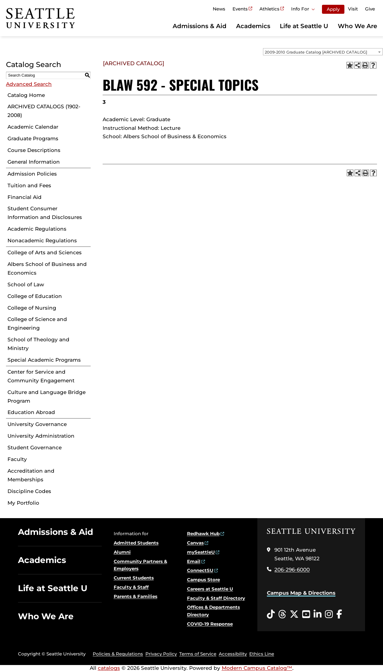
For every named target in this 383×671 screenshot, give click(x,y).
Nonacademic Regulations (42, 241)
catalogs (109, 668)
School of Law (25, 284)
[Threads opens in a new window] (282, 614)
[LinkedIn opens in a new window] (317, 614)
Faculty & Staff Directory (216, 598)
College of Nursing (31, 308)
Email (193, 561)
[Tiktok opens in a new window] (271, 614)
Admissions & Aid (200, 26)
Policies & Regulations (118, 654)
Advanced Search (29, 84)
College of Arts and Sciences (44, 252)
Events (240, 9)
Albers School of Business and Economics (47, 268)
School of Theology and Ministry (38, 344)
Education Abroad (31, 412)
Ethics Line (261, 654)
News (219, 9)
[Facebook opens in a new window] (339, 614)
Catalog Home (26, 95)
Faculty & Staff (131, 587)
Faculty (17, 459)
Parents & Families (135, 596)
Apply (333, 9)
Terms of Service (197, 654)
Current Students (134, 578)
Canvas (195, 543)
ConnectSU (200, 570)
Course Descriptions (33, 150)
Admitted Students (136, 543)
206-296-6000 (292, 570)
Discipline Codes (29, 491)
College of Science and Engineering (37, 323)
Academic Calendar (32, 127)
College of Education (34, 296)
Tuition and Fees (29, 185)
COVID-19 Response (210, 624)
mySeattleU (201, 552)
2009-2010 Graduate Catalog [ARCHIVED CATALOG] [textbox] (316, 52)
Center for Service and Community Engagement (41, 376)
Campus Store (203, 579)
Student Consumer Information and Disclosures (44, 213)
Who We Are (357, 26)
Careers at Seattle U (210, 589)
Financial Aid (24, 197)
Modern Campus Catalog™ (257, 668)
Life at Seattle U (304, 26)
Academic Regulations (36, 229)
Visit (353, 9)
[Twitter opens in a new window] (294, 614)
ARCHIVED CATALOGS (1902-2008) (43, 111)
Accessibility (233, 654)
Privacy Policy (161, 654)
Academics (253, 26)
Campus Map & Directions (301, 593)
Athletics (269, 9)
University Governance (37, 424)
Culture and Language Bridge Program (46, 396)
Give (370, 9)
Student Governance (34, 448)
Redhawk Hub (203, 533)
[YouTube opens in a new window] (306, 614)
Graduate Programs (32, 138)
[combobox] (323, 51)
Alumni (122, 552)
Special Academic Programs (44, 360)
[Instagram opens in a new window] (329, 614)
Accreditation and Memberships (30, 475)
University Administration (41, 436)
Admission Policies (32, 174)
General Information (33, 162)
